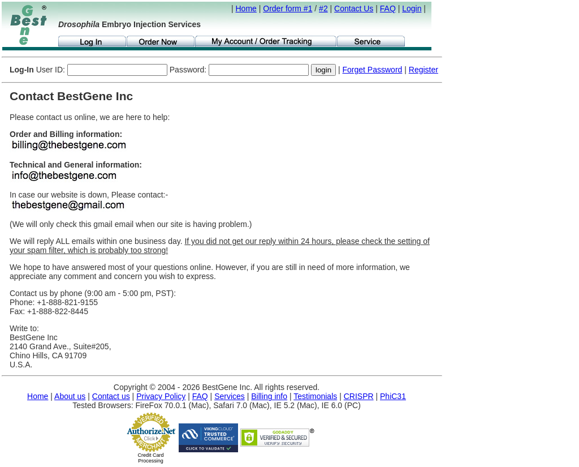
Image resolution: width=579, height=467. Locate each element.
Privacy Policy (160, 396)
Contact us (111, 396)
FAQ (388, 8)
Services (229, 396)
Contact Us (353, 8)
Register (423, 69)
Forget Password (373, 69)
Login (411, 8)
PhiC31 (393, 396)
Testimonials (315, 396)
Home (246, 8)
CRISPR (359, 396)
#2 (323, 8)
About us (69, 396)
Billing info (269, 396)
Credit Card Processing (150, 458)
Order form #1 (287, 8)
